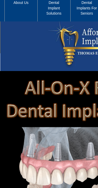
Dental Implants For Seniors (87, 8)
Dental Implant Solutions (53, 8)
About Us (21, 3)
